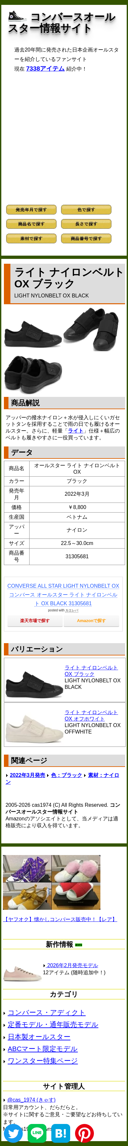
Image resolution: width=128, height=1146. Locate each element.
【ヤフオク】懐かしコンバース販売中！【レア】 (60, 919)
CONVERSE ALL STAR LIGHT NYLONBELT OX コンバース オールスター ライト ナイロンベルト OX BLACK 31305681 (63, 594)
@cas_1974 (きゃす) (31, 1100)
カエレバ (71, 610)
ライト (75, 431)
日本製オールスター (39, 1036)
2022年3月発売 (27, 775)
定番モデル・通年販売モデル (53, 1024)
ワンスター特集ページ (43, 1060)
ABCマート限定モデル (43, 1048)
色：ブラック (66, 775)
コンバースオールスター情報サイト (61, 22)
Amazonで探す (91, 620)
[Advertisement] (64, 138)
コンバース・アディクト (47, 1012)
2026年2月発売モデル (70, 965)
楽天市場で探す (35, 620)
